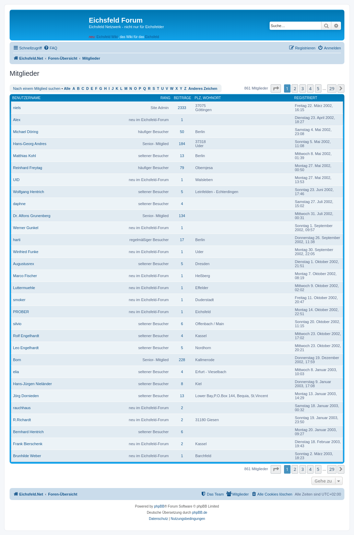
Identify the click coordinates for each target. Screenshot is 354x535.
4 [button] (310, 88)
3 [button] (303, 88)
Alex (16, 120)
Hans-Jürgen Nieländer (32, 384)
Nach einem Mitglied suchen (36, 88)
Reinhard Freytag (27, 168)
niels (17, 108)
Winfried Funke (25, 252)
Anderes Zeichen (202, 89)
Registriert (305, 98)
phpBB (159, 506)
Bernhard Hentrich (28, 432)
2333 (182, 108)
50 (182, 132)
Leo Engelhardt (26, 348)
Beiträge (182, 98)
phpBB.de (199, 512)
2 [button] (295, 88)
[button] (276, 88)
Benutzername (26, 98)
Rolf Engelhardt (26, 336)
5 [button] (318, 88)
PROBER (21, 312)
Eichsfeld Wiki (107, 37)
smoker (19, 300)
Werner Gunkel (25, 228)
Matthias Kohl (24, 156)
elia (16, 372)
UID (16, 180)
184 (182, 144)
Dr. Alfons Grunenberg (31, 216)
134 (182, 216)
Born (17, 360)
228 (182, 360)
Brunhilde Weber (27, 456)
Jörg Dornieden (26, 396)
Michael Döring (25, 132)
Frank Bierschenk (28, 444)
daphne (19, 204)
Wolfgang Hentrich (28, 192)
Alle (67, 89)
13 (182, 156)
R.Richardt (22, 420)
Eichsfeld (152, 37)
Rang (165, 98)
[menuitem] (50, 48)
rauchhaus (22, 408)
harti (16, 240)
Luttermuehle (24, 288)
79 (182, 168)
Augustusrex (23, 264)
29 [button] (331, 88)
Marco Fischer (25, 276)
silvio (17, 324)
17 (182, 240)
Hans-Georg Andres (29, 144)
